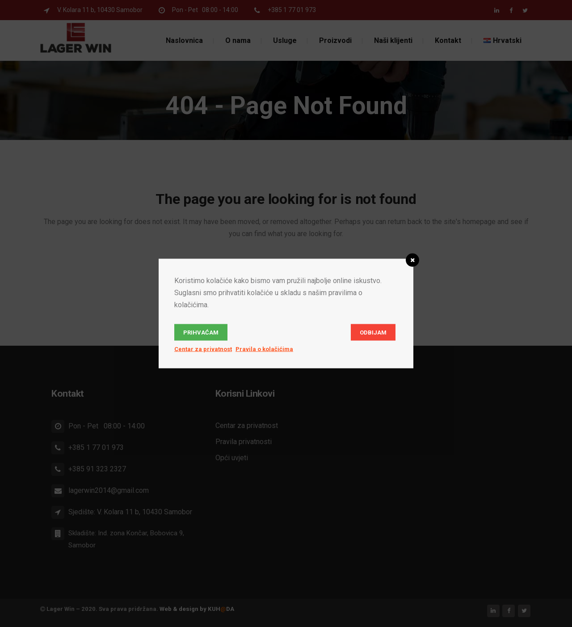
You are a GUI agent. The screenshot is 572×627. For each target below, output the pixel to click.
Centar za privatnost (203, 349)
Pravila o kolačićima (264, 349)
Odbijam (373, 332)
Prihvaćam (201, 332)
